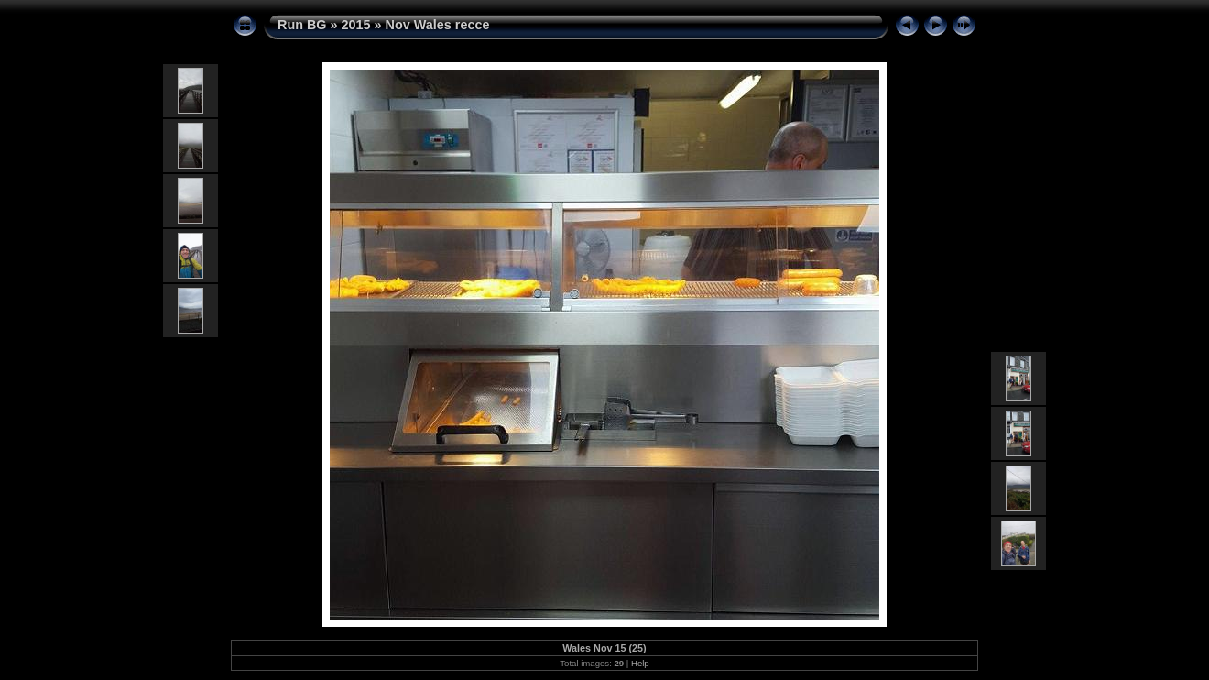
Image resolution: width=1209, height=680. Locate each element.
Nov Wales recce (438, 24)
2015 (356, 24)
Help (640, 663)
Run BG (302, 24)
